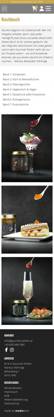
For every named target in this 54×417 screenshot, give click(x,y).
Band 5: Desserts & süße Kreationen (24, 94)
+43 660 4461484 (14, 344)
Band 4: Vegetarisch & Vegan (20, 89)
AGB (6, 395)
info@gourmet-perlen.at (18, 340)
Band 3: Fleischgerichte (16, 84)
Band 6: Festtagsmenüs (16, 99)
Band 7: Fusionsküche (16, 104)
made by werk (16, 410)
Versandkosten (13, 388)
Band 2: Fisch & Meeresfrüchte (21, 79)
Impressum (11, 391)
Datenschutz (11, 403)
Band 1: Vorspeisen (14, 74)
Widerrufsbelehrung (16, 399)
